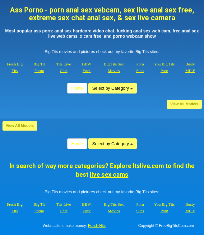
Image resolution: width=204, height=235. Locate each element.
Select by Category (112, 88)
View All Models (184, 104)
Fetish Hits (97, 225)
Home (77, 88)
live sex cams (109, 174)
